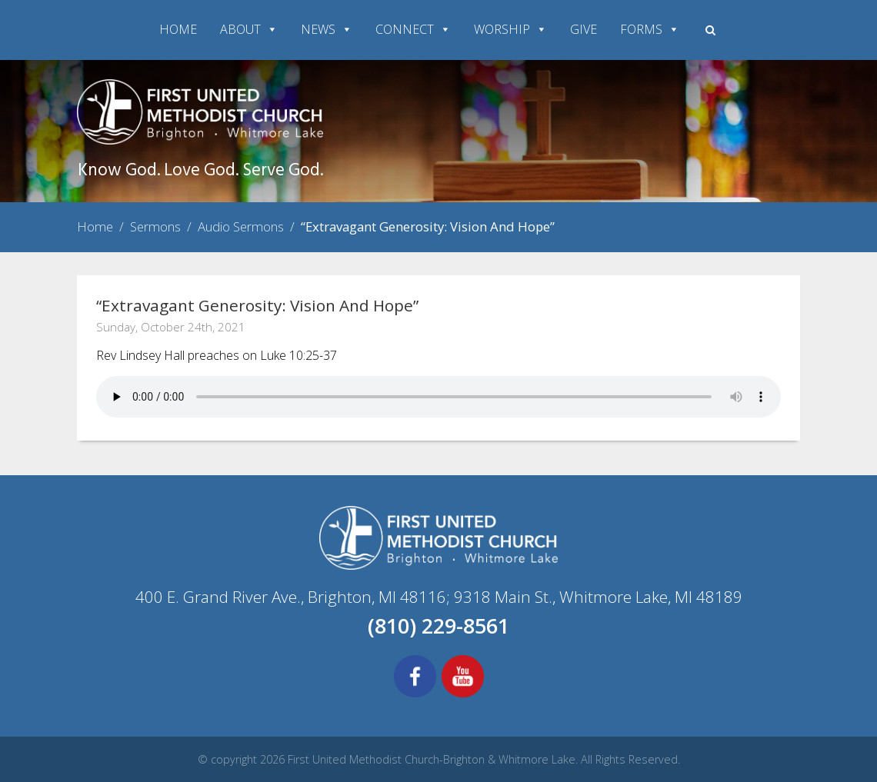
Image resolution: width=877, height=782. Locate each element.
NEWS (326, 29)
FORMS (649, 29)
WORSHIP (510, 29)
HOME (178, 29)
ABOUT (249, 29)
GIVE (583, 29)
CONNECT (413, 29)
